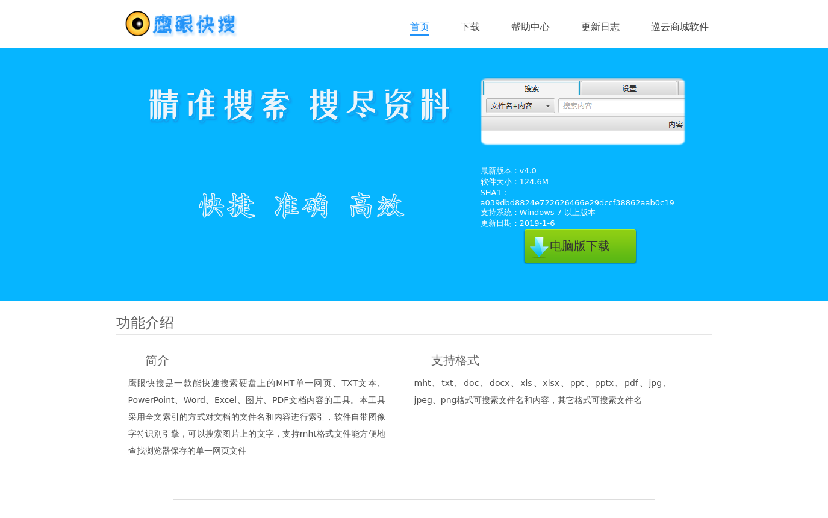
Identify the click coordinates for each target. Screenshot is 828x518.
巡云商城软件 (680, 27)
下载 (470, 27)
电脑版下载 (580, 246)
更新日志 (600, 27)
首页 (419, 27)
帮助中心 (530, 27)
